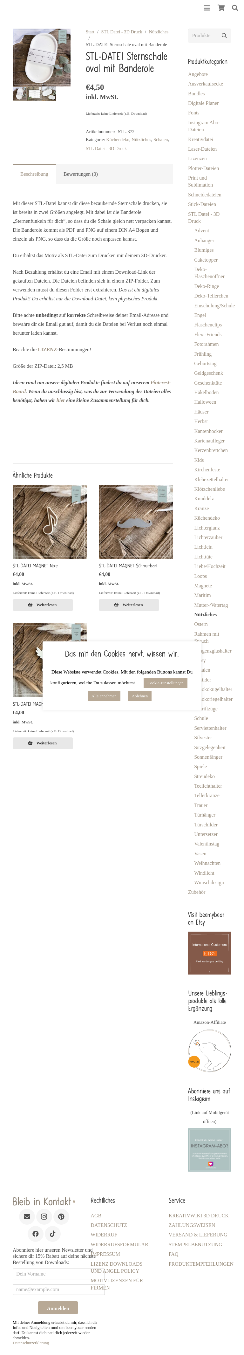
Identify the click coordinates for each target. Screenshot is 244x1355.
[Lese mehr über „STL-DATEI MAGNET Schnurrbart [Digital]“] (129, 605)
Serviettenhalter (210, 728)
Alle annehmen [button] (104, 696)
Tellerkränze (207, 795)
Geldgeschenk (208, 373)
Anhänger (204, 240)
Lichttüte (203, 556)
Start (90, 31)
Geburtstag (205, 363)
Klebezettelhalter (211, 479)
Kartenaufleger (209, 440)
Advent (201, 230)
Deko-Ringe (206, 286)
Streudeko (204, 776)
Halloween (205, 402)
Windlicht (204, 873)
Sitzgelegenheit (210, 747)
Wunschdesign (209, 882)
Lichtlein (203, 547)
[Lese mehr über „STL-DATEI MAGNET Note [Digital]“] (43, 605)
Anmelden (58, 1308)
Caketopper (206, 260)
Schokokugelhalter (213, 689)
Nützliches (159, 31)
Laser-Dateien (202, 149)
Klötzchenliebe (209, 489)
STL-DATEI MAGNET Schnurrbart (128, 566)
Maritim (202, 595)
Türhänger (204, 815)
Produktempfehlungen (201, 1264)
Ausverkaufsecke (205, 83)
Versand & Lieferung (198, 1234)
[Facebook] (36, 1234)
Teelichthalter (208, 786)
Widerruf (104, 1234)
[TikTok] (53, 1234)
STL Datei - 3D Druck (121, 31)
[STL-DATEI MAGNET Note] (50, 522)
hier (61, 400)
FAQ (174, 1254)
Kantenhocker (208, 431)
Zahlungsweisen (192, 1225)
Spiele (200, 766)
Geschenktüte (208, 383)
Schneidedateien (204, 194)
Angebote (198, 74)
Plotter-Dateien (203, 168)
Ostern (201, 624)
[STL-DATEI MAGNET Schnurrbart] (136, 522)
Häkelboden (206, 392)
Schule (201, 718)
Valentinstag (206, 843)
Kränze (201, 508)
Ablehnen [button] (140, 696)
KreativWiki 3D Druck (199, 1215)
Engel (200, 315)
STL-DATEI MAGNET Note (35, 566)
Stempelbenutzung (195, 1244)
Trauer (200, 805)
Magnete (203, 585)
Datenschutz (109, 1225)
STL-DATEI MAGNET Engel (36, 704)
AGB (96, 1215)
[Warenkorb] (221, 8)
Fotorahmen (206, 344)
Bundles (196, 93)
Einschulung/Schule (214, 305)
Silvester (203, 737)
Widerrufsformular (119, 1244)
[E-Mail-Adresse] (27, 1217)
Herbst (201, 421)
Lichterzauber (208, 537)
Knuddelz (204, 498)
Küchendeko (117, 139)
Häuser (201, 411)
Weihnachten (207, 863)
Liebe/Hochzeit (210, 566)
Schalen (160, 139)
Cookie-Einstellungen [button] (165, 683)
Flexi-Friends (207, 334)
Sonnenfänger (208, 757)
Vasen (200, 853)
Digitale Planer (203, 103)
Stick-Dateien (202, 204)
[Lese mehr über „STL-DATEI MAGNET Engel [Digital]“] (43, 743)
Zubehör (196, 892)
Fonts (194, 112)
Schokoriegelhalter (213, 699)
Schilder (202, 679)
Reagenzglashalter (212, 651)
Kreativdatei (200, 139)
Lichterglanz (207, 527)
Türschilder (206, 824)
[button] (207, 8)
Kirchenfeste (207, 469)
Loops (200, 576)
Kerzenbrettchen (211, 450)
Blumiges (204, 250)
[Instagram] (44, 1217)
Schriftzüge (206, 708)
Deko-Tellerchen (211, 295)
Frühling (203, 354)
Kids (199, 460)
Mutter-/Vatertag (211, 605)
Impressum (105, 1254)
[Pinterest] (61, 1217)
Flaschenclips (208, 324)
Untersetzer (206, 834)
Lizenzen (197, 158)
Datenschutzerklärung (31, 1342)
